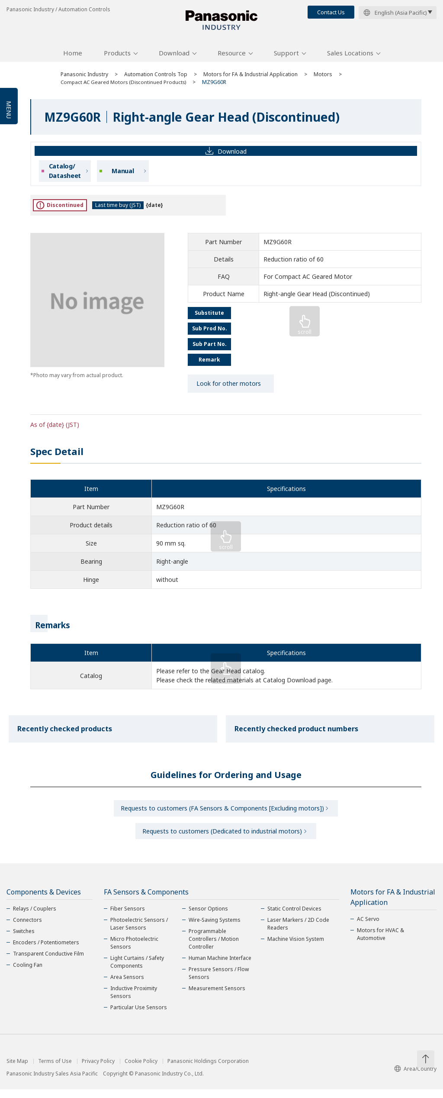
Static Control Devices (294, 917)
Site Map (17, 1069)
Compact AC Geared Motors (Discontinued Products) (126, 86)
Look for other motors (228, 388)
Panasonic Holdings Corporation (208, 1069)
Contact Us (331, 12)
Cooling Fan (27, 973)
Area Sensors (127, 985)
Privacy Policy (98, 1069)
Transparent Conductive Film (48, 962)
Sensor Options (208, 917)
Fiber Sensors (127, 917)
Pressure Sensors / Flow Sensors (219, 981)
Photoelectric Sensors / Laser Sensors (139, 932)
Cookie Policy (141, 1069)
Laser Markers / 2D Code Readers (298, 932)
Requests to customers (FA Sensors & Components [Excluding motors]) (222, 814)
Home (72, 57)
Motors (323, 79)
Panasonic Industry (84, 79)
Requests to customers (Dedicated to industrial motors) (222, 838)
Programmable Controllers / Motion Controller (214, 947)
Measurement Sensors (217, 997)
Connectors (27, 928)
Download (174, 57)
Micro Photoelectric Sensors (134, 951)
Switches (24, 939)
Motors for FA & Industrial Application (250, 79)
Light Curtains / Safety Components (137, 970)
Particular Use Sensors (138, 1016)
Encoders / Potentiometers (46, 951)
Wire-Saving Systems (215, 928)
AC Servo (368, 927)
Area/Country (415, 1077)
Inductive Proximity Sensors (133, 1000)
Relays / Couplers (34, 917)
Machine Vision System (295, 947)
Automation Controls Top (155, 79)
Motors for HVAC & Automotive (380, 942)
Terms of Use (55, 1069)
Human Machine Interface (220, 966)
